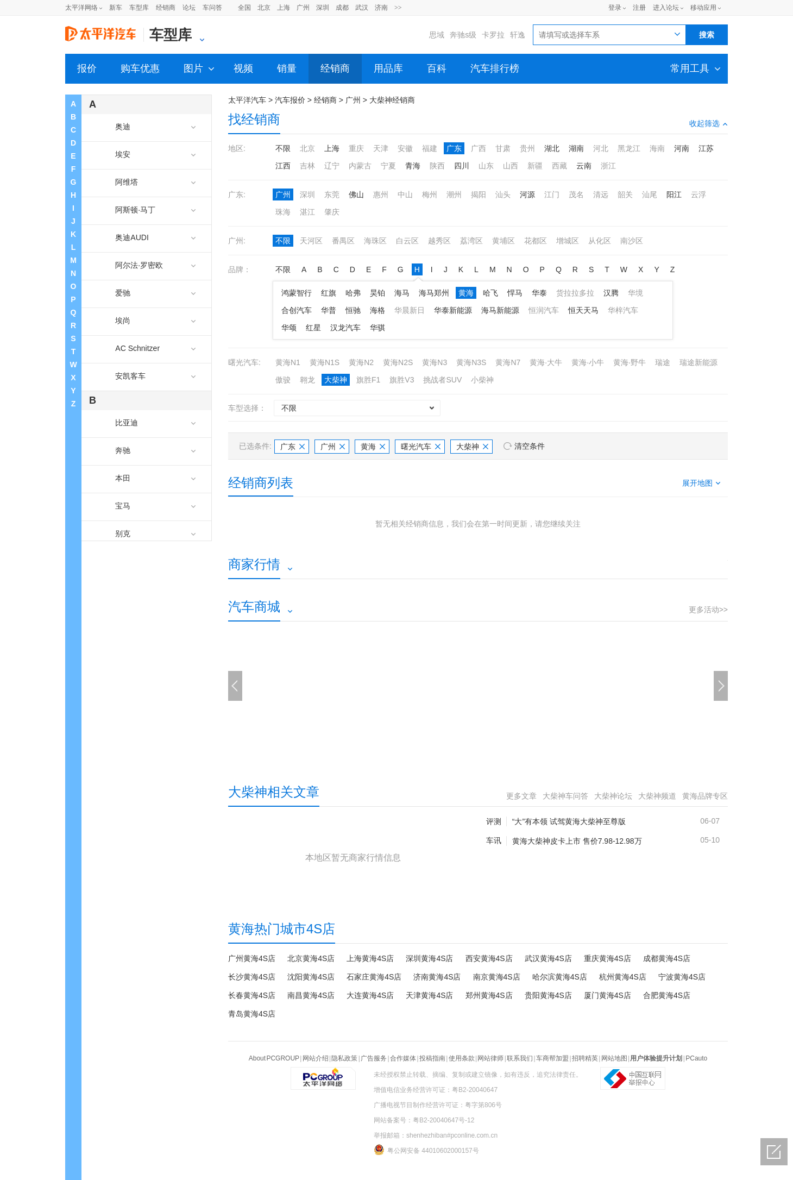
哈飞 (490, 292)
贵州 (527, 148)
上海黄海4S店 (370, 958)
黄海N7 (507, 362)
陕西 (437, 165)
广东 (454, 148)
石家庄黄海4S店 (374, 976)
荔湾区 (471, 240)
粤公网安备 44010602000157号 (426, 1149)
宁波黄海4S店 (682, 976)
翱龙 (307, 379)
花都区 (535, 240)
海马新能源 (500, 310)
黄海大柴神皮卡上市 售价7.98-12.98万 (577, 841)
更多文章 (521, 796)
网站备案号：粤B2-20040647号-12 (424, 1120)
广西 (478, 148)
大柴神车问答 (565, 796)
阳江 (674, 194)
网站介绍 (316, 1058)
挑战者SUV (442, 379)
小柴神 (482, 379)
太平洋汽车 (247, 100)
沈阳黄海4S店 (311, 976)
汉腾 (611, 292)
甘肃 (503, 148)
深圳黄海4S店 (429, 958)
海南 (657, 148)
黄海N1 (287, 362)
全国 (244, 7)
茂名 (576, 194)
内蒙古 (360, 165)
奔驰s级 (463, 34)
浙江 (608, 165)
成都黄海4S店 (666, 958)
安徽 (405, 148)
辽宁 (331, 165)
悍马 (515, 292)
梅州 (429, 194)
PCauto (696, 1058)
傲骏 (283, 379)
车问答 (212, 7)
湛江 (307, 212)
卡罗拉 (493, 34)
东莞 (331, 194)
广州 (303, 7)
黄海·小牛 (587, 362)
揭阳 (478, 194)
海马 (402, 292)
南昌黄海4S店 (311, 995)
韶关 (625, 194)
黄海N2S (398, 362)
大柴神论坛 (613, 796)
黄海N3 (434, 362)
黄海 (466, 292)
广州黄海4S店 (251, 958)
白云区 (407, 240)
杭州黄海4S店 (622, 976)
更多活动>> (708, 609)
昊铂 (377, 292)
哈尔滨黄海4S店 (559, 976)
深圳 (322, 7)
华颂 (289, 327)
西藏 (559, 165)
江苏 (706, 148)
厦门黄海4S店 (607, 995)
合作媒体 (403, 1058)
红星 (313, 327)
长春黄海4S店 (251, 995)
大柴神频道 (657, 796)
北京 (263, 7)
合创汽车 (296, 310)
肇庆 (331, 212)
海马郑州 (434, 292)
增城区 (567, 240)
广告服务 (374, 1058)
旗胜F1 (368, 379)
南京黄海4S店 (496, 976)
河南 (681, 148)
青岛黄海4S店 (251, 1013)
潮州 (454, 194)
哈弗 (353, 292)
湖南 (576, 148)
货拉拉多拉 (575, 292)
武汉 (361, 7)
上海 (283, 7)
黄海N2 (361, 362)
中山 (405, 194)
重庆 (356, 148)
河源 (527, 194)
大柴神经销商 (392, 100)
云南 (583, 165)
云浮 (698, 194)
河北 (600, 148)
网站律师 (490, 1058)
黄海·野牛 (629, 362)
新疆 (535, 165)
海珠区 (375, 240)
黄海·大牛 (546, 362)
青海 (412, 165)
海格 (377, 310)
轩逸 (517, 34)
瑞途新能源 (698, 362)
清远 (600, 194)
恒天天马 (583, 310)
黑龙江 (629, 148)
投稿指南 (432, 1058)
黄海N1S (324, 362)
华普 (328, 310)
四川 (461, 165)
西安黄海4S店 (489, 958)
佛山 (356, 194)
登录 (614, 7)
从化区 (599, 240)
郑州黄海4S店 (489, 995)
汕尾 (649, 194)
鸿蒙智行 (296, 292)
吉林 (307, 165)
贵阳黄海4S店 (548, 995)
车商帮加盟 (552, 1058)
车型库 (139, 7)
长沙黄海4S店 (251, 976)
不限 (283, 148)
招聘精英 (585, 1058)
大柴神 (335, 379)
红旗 (328, 292)
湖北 (551, 148)
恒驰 (353, 310)
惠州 (380, 194)
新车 (115, 7)
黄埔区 (503, 240)
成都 (342, 7)
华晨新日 (409, 310)
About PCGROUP (274, 1058)
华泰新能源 (453, 310)
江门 (551, 194)
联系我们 (520, 1058)
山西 (510, 165)
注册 (639, 7)
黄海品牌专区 (705, 796)
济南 (381, 7)
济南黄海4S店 (437, 976)
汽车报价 (290, 100)
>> (398, 7)
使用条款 (462, 1058)
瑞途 (662, 362)
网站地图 (614, 1058)
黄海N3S (471, 362)
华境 (635, 292)
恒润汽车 (543, 310)
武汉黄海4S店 (548, 958)
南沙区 (631, 240)
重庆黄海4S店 (607, 958)
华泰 (539, 292)
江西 (283, 165)
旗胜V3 (401, 379)
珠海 (283, 212)
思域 (436, 34)
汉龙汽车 (345, 327)
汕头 (503, 194)
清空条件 (529, 446)
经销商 (165, 7)
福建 (429, 148)
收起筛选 (708, 123)
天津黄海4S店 (429, 995)
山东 (486, 165)
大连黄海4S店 (370, 995)
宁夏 (388, 165)
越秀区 (439, 240)
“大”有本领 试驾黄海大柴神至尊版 (569, 821)
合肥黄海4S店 (666, 995)
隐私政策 (344, 1058)
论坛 (189, 7)
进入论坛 (666, 7)
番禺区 (343, 240)
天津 (380, 148)
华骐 (377, 327)
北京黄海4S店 (311, 958)
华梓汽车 (623, 310)
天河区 (311, 240)
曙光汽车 (420, 446)
